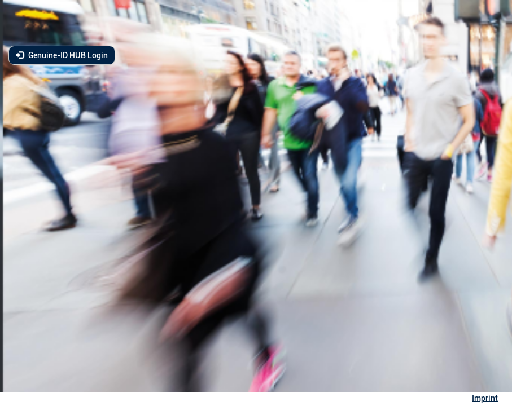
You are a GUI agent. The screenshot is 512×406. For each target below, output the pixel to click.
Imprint (485, 398)
